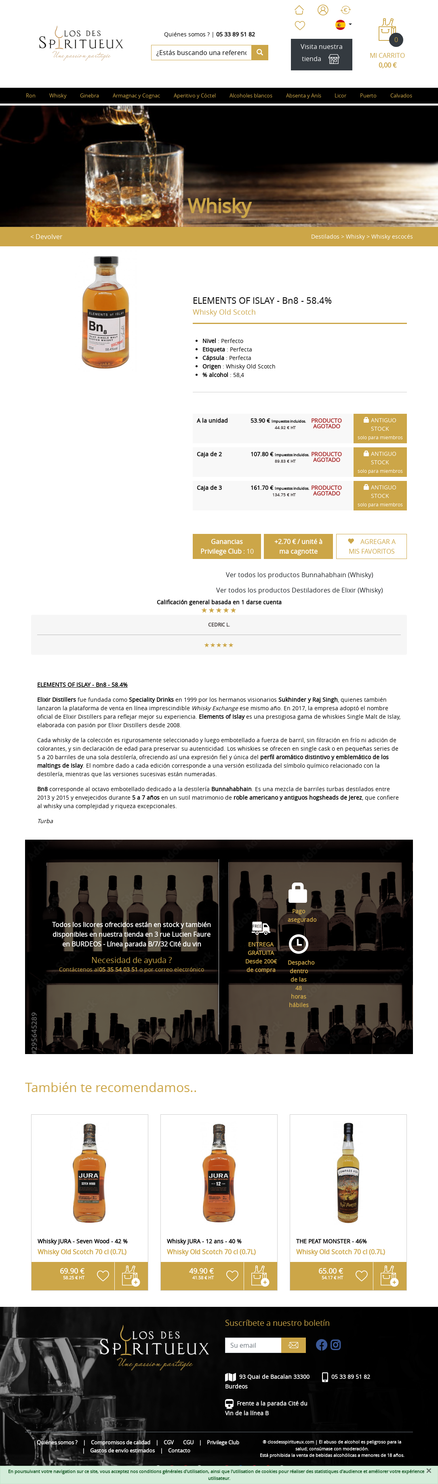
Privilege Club (223, 1442)
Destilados (325, 236)
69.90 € (72, 1273)
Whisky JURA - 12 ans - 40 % (204, 1241)
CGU (188, 1442)
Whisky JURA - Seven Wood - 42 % (83, 1241)
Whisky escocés (392, 236)
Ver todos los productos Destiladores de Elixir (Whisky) (299, 590)
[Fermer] (429, 1470)
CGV (169, 1442)
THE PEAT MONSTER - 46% (331, 1241)
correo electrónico (179, 969)
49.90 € (201, 1273)
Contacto (179, 1450)
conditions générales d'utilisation (173, 1471)
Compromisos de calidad (120, 1442)
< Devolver (46, 236)
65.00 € (330, 1273)
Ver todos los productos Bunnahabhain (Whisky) (299, 574)
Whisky (355, 236)
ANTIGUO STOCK (380, 428)
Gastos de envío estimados (122, 1450)
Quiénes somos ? (187, 34)
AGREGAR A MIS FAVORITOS (371, 546)
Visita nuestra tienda (322, 55)
